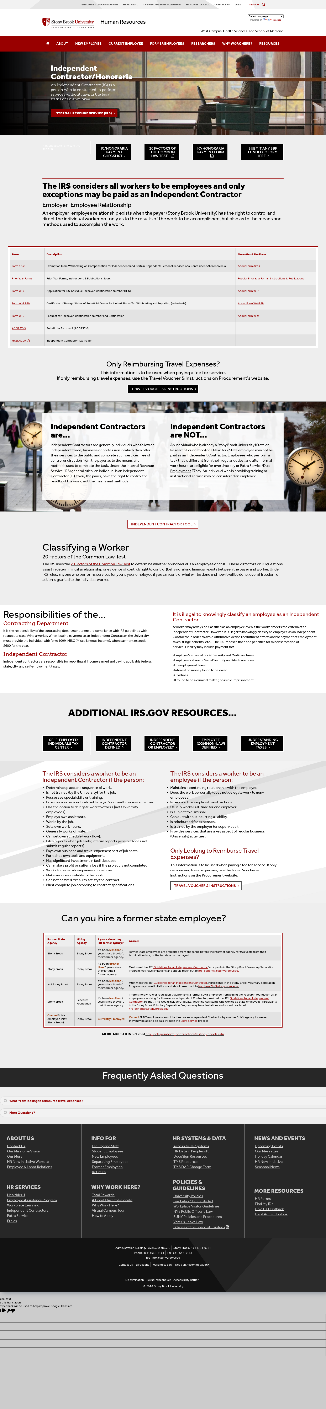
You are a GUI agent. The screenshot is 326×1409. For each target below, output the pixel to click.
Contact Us (126, 1264)
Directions (142, 1264)
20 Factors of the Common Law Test (100, 564)
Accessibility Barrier (186, 1280)
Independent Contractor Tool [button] (162, 524)
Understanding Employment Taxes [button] (262, 744)
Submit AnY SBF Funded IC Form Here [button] (263, 152)
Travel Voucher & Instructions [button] (162, 389)
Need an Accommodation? (192, 1264)
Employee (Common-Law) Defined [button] (211, 744)
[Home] (47, 44)
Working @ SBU (162, 1264)
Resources (269, 43)
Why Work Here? (237, 43)
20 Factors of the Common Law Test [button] (162, 152)
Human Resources (123, 22)
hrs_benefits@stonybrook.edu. (218, 971)
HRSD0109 (19, 340)
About (62, 43)
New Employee (88, 43)
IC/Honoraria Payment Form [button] (210, 150)
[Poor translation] (10, 1310)
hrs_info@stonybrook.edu (163, 1257)
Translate (272, 19)
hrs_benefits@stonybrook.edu (149, 1009)
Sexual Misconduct (159, 1280)
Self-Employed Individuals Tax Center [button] (63, 744)
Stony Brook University (168, 1286)
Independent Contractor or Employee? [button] (161, 744)
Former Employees (167, 43)
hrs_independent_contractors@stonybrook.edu (185, 1034)
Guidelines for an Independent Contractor (180, 983)
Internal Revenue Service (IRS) (83, 113)
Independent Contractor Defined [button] (114, 744)
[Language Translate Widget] (266, 16)
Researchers (203, 43)
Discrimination (134, 1280)
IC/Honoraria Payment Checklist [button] (114, 152)
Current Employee (126, 43)
